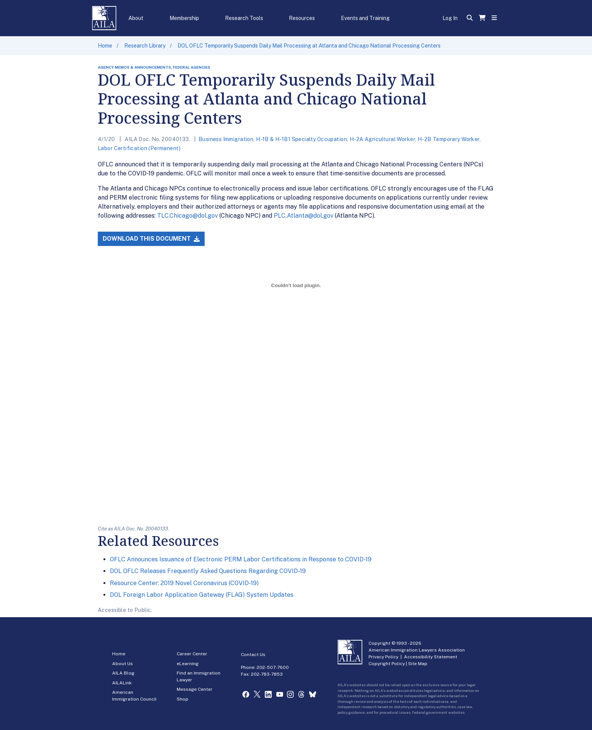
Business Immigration (226, 139)
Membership (184, 18)
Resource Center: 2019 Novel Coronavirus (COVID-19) (184, 583)
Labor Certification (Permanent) (139, 148)
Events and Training (365, 18)
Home (105, 46)
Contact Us (253, 654)
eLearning (188, 663)
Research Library (144, 46)
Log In (450, 18)
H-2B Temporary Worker (448, 139)
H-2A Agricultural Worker (382, 139)
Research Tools (244, 18)
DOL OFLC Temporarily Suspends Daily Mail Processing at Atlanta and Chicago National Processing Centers (309, 46)
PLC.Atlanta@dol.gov (303, 215)
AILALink (122, 682)
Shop (182, 699)
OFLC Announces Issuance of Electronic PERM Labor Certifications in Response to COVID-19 (241, 559)
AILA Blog (123, 673)
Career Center (192, 653)
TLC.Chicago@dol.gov (187, 215)
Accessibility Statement (430, 656)
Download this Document (151, 238)
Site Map (417, 663)
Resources (302, 18)
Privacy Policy (383, 656)
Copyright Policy (386, 663)
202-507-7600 (273, 667)
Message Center (195, 689)
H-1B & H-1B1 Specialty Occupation (301, 139)
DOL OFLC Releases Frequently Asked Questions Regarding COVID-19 (208, 571)
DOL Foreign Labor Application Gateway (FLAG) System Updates (201, 594)
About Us (122, 663)
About (135, 18)
